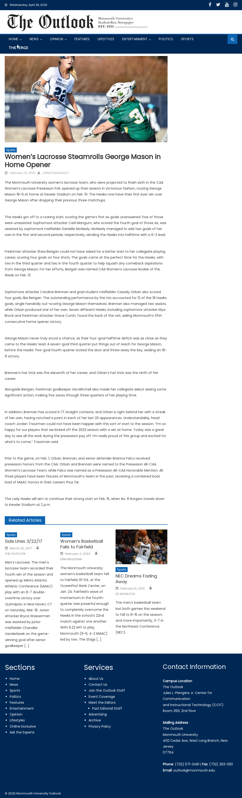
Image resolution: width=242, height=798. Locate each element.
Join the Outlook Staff (107, 690)
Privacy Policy (100, 726)
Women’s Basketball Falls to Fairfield (81, 544)
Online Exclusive (23, 726)
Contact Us (98, 684)
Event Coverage (102, 696)
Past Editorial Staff (107, 708)
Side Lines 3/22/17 (23, 541)
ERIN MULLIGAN (71, 559)
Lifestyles (106, 39)
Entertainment (134, 39)
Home (13, 39)
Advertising (98, 714)
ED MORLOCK (125, 594)
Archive (95, 720)
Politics (166, 39)
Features (82, 39)
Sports (187, 39)
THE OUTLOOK (15, 554)
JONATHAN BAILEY (55, 173)
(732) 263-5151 (221, 764)
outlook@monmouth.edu (194, 770)
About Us (96, 678)
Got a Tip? (18, 49)
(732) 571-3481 (187, 764)
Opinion (56, 39)
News (34, 39)
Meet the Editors (102, 702)
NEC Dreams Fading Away (136, 578)
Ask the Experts (22, 732)
